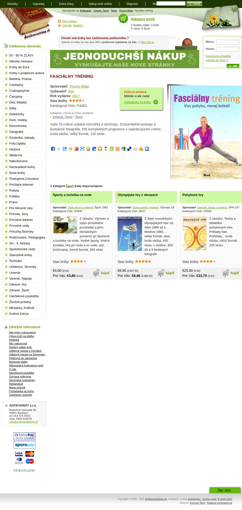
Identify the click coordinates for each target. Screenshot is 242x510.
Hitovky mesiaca (21, 61)
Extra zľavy (66, 4)
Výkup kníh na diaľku (21, 336)
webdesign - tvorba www (202, 499)
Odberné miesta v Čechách (25, 350)
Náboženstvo (18, 161)
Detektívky (16, 114)
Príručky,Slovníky (21, 231)
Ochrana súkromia (20, 376)
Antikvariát (85, 10)
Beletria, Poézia (20, 79)
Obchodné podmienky (22, 380)
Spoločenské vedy (22, 249)
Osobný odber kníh (20, 347)
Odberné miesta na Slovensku (27, 354)
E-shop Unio (225, 499)
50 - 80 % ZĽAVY (21, 55)
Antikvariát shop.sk (27, 24)
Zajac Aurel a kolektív (80, 207)
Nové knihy (17, 173)
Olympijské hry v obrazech (138, 195)
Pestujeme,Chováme (24, 179)
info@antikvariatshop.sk (23, 421)
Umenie (14, 272)
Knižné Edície (19, 314)
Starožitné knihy (20, 255)
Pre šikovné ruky (21, 208)
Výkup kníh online (100, 4)
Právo (13, 202)
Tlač (220, 489)
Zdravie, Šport (101, 10)
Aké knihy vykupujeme (22, 332)
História (14, 149)
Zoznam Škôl (197, 503)
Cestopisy (16, 85)
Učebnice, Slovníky (22, 267)
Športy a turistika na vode (72, 195)
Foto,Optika (17, 143)
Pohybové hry (192, 195)
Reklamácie (16, 383)
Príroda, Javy (18, 214)
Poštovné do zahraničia (23, 358)
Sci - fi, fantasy (19, 243)
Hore (228, 489)
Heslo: (210, 49)
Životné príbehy (20, 302)
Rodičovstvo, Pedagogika (27, 237)
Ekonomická (18, 126)
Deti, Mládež (18, 102)
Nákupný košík (143, 19)
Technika (15, 261)
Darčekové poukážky (24, 296)
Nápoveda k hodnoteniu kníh (26, 365)
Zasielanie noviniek (20, 394)
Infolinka (14, 339)
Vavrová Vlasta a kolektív (212, 207)
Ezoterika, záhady (21, 137)
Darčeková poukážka (21, 372)
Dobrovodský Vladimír (145, 207)
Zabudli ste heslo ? (217, 60)
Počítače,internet (21, 184)
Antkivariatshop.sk (156, 499)
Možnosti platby (18, 361)
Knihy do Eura (19, 67)
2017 (76, 96)
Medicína (15, 155)
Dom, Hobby (18, 120)
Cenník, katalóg (72, 25)
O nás (12, 369)
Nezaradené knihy (22, 167)
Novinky (12, 4)
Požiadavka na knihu (21, 391)
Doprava (132, 4)
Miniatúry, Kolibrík (21, 308)
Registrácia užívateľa (218, 56)
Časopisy (15, 96)
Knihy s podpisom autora (26, 73)
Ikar (71, 91)
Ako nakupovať (18, 343)
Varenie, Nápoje (20, 278)
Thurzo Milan (126, 10)
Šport (114, 10)
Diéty (13, 108)
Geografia (16, 132)
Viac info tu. (147, 42)
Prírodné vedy (19, 225)
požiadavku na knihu (137, 102)
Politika (14, 196)
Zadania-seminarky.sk (219, 503)
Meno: (210, 42)
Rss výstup (69, 21)
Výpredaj (38, 4)
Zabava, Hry (18, 284)
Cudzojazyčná (19, 90)
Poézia (14, 190)
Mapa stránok (17, 387)
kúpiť (105, 273)
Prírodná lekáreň (21, 220)
